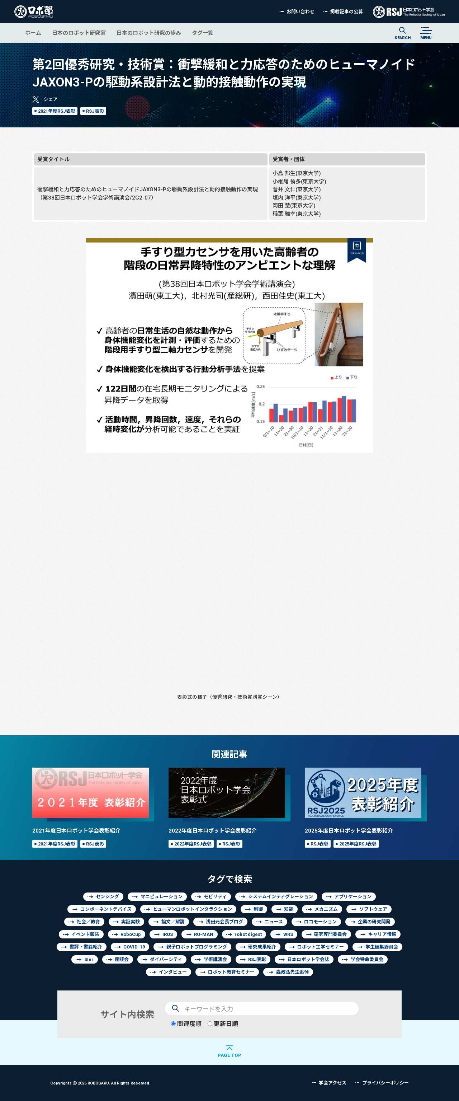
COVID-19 (134, 947)
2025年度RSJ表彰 (358, 844)
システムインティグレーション (280, 896)
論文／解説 (173, 921)
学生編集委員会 (381, 947)
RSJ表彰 (95, 111)
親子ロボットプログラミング (196, 947)
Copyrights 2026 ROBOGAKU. (100, 1083)
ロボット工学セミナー (320, 947)
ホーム (33, 33)
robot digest (248, 934)
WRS (288, 934)
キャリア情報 (382, 934)
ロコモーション (320, 921)
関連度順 (186, 1024)
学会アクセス (332, 1083)
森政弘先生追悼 (292, 972)
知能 (288, 909)
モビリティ (215, 896)
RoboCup (130, 934)
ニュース (274, 921)
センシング (107, 896)
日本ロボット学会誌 (308, 959)
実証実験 (130, 921)
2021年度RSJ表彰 (56, 111)
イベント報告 (85, 934)
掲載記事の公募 (346, 11)
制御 (258, 909)
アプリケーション (353, 896)
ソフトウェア (373, 909)
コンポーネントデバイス (106, 909)
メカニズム (326, 909)
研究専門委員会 (330, 934)
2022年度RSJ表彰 (193, 844)
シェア (51, 99)
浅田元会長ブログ (224, 921)
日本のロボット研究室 (79, 33)
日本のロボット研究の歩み (149, 33)
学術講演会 (215, 959)
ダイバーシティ (166, 959)
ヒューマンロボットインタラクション (192, 909)
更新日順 (223, 1024)
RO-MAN (203, 934)
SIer (89, 959)
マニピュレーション (162, 896)
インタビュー (173, 972)
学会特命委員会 (367, 959)
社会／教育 (88, 921)
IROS (167, 934)
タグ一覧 (202, 33)
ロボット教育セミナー (231, 972)
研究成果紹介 (262, 947)
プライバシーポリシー (385, 1083)
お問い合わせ (300, 11)
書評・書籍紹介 (86, 947)
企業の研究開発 (374, 921)
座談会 (122, 959)
